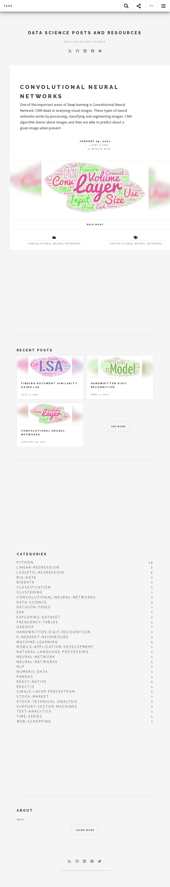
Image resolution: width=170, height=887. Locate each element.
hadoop (25, 627)
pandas (25, 677)
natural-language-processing (53, 652)
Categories (32, 554)
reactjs (26, 687)
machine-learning (37, 642)
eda (21, 612)
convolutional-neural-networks (56, 597)
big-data (27, 577)
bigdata (26, 582)
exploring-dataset (38, 617)
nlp (21, 666)
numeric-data (32, 672)
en (151, 5)
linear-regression (38, 567)
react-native (32, 682)
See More (118, 426)
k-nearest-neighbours (43, 637)
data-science (32, 602)
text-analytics (34, 711)
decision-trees (34, 607)
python (25, 562)
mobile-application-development (55, 647)
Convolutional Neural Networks (54, 243)
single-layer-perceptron (46, 691)
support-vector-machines (47, 706)
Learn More (85, 830)
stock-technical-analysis (47, 701)
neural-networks (37, 662)
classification (34, 587)
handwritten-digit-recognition (54, 632)
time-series (29, 716)
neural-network (36, 657)
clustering (30, 592)
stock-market (33, 696)
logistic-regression (40, 572)
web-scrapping (34, 721)
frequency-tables (38, 622)
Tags (8, 5)
